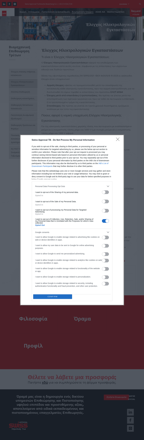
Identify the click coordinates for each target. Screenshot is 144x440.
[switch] (105, 192)
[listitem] (72, 186)
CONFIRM (53, 297)
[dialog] (72, 220)
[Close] (118, 140)
